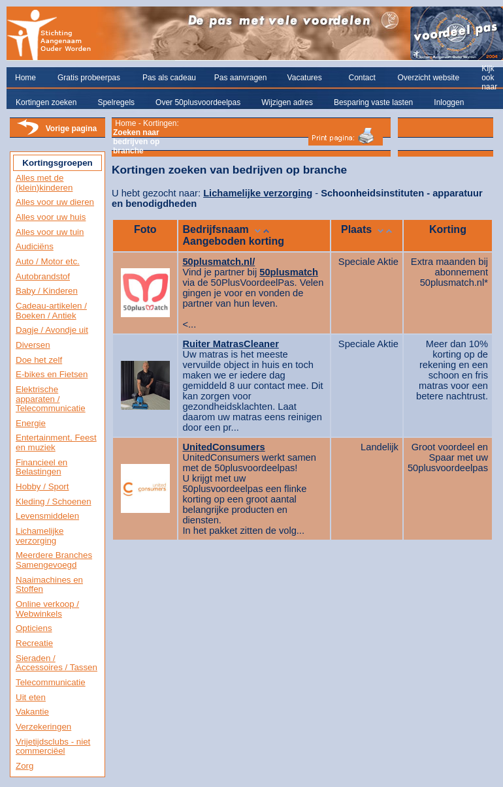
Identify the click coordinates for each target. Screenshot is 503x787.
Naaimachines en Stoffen (49, 584)
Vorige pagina (71, 128)
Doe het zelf (39, 360)
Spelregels (116, 102)
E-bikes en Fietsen (52, 374)
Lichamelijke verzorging (39, 536)
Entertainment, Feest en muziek (56, 442)
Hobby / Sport (42, 486)
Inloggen (449, 102)
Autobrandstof (43, 276)
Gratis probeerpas (88, 77)
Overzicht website (428, 77)
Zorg (24, 766)
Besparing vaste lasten (373, 102)
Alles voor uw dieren (55, 202)
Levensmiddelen (47, 516)
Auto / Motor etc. (48, 261)
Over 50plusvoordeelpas (197, 102)
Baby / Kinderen (47, 291)
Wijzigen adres (287, 102)
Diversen (33, 345)
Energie (31, 423)
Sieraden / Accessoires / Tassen (56, 663)
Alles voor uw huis (51, 217)
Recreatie (34, 643)
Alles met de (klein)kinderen (44, 183)
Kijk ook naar (489, 77)
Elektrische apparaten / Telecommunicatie (51, 398)
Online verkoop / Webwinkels (47, 609)
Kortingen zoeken (46, 102)
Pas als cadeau (169, 77)
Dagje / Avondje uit (52, 330)
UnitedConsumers (223, 447)
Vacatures (304, 77)
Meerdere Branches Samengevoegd (54, 560)
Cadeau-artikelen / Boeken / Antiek (51, 310)
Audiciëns (35, 246)
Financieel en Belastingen (41, 467)
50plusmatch (288, 272)
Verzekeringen (43, 727)
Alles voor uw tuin (50, 232)
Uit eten (31, 697)
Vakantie (32, 712)
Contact (361, 77)
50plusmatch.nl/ (218, 261)
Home (25, 77)
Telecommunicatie (51, 682)
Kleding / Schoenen (53, 501)
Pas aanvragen (240, 77)
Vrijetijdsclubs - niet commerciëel (53, 746)
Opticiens (34, 628)
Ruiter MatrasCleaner (230, 344)
